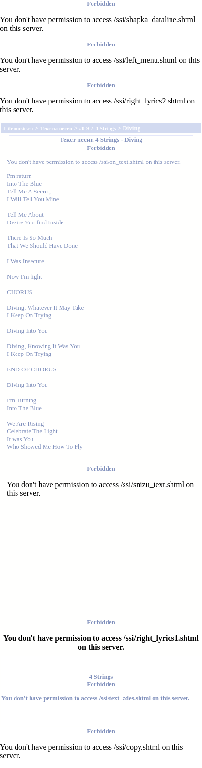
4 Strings (107, 139)
